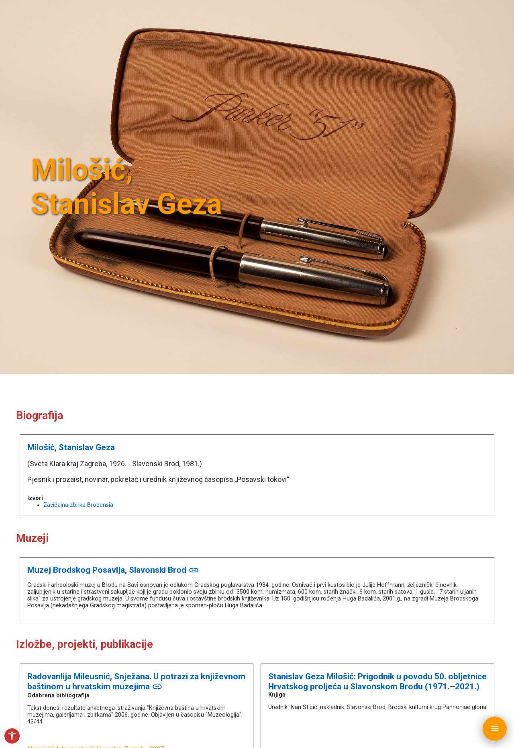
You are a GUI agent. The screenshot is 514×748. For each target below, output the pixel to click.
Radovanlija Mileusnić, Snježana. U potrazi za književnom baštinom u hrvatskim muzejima (136, 681)
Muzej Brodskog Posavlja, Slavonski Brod (113, 570)
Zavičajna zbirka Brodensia (78, 505)
